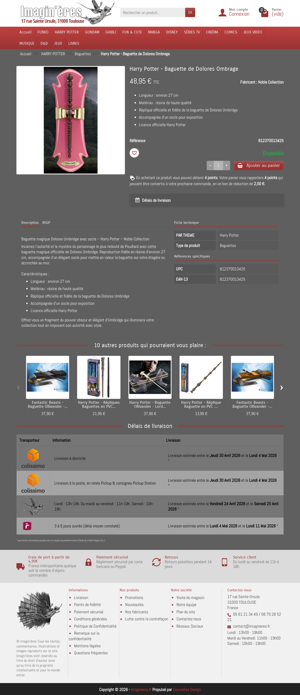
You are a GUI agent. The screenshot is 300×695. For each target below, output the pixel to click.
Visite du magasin (190, 597)
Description (30, 223)
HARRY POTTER (67, 32)
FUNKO (43, 32)
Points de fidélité (87, 604)
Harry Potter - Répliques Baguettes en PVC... (99, 404)
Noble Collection (271, 82)
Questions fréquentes (91, 653)
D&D (44, 43)
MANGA (154, 32)
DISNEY (172, 32)
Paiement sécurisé (88, 611)
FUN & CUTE (132, 32)
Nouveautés (134, 604)
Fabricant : (248, 82)
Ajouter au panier (258, 165)
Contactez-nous (188, 619)
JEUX (58, 43)
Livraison (81, 597)
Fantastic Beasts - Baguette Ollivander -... (48, 404)
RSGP (46, 223)
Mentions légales (87, 645)
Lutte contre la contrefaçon (146, 619)
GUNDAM (92, 32)
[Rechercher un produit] (152, 12)
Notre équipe (186, 604)
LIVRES (73, 43)
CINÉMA (212, 32)
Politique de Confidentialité (95, 626)
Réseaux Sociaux (189, 626)
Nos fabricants (136, 611)
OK (190, 12)
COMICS (231, 32)
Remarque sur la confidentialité (84, 636)
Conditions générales (90, 619)
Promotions (134, 597)
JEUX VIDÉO (252, 32)
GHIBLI (110, 32)
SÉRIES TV (192, 32)
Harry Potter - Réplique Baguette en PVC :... (201, 404)
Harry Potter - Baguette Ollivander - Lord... (149, 404)
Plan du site (185, 611)
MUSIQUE (26, 43)
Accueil (25, 32)
